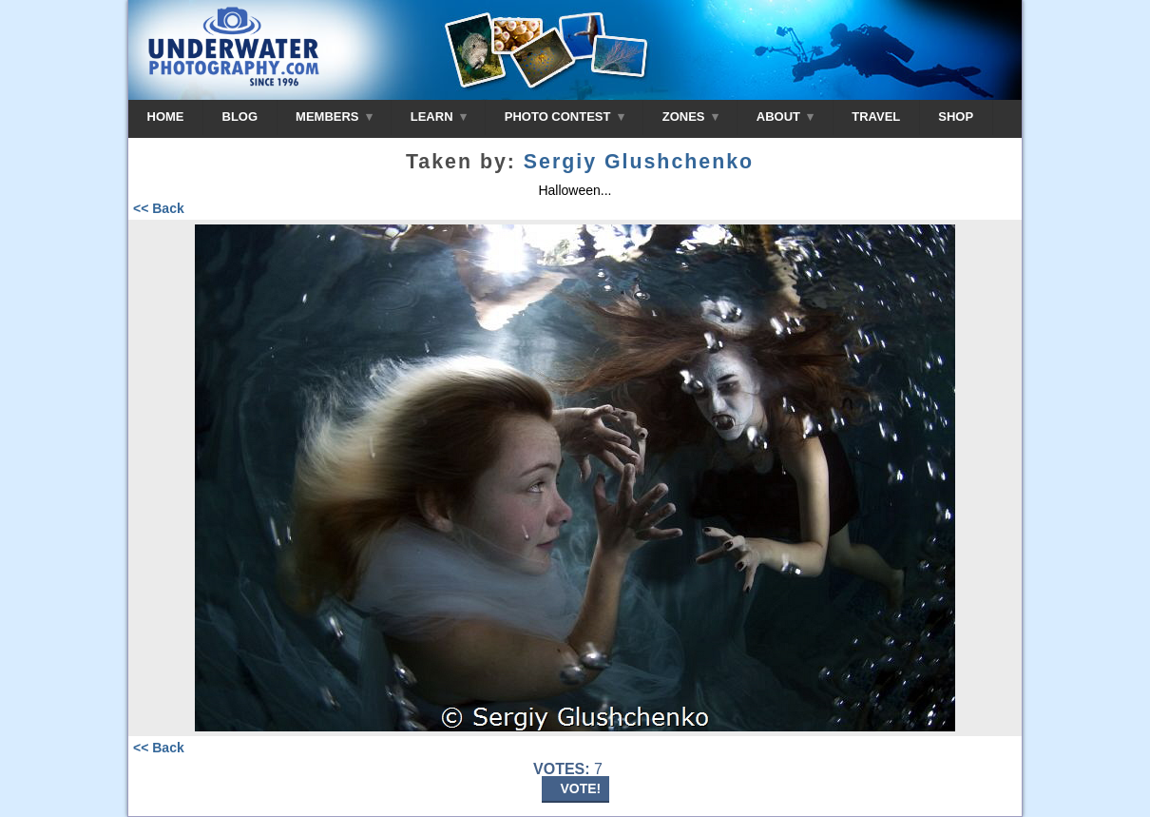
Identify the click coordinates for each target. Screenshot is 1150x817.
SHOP (955, 116)
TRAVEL (876, 116)
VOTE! (581, 788)
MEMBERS (334, 116)
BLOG (240, 116)
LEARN (439, 116)
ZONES (690, 116)
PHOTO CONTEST (564, 116)
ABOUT (785, 116)
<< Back (158, 208)
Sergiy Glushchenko (639, 161)
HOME (165, 116)
